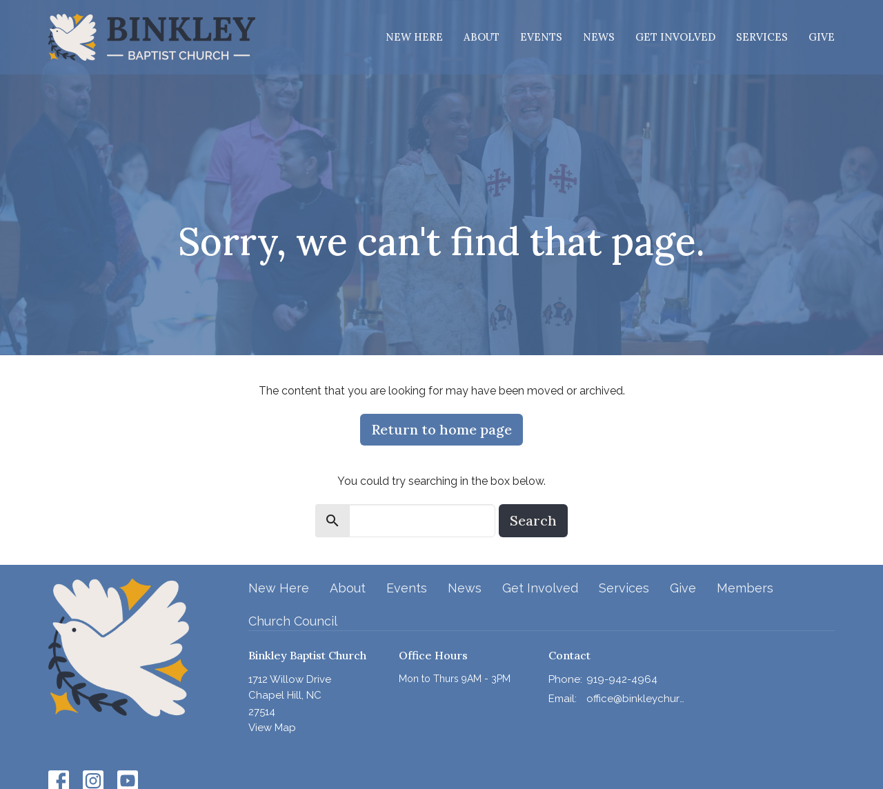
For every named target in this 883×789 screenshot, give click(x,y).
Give (821, 36)
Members (745, 588)
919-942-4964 (621, 679)
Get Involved (675, 36)
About (481, 36)
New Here (414, 36)
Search (533, 520)
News (599, 36)
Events (541, 36)
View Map (272, 727)
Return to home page (441, 429)
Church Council (292, 621)
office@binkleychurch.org (635, 698)
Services (762, 36)
